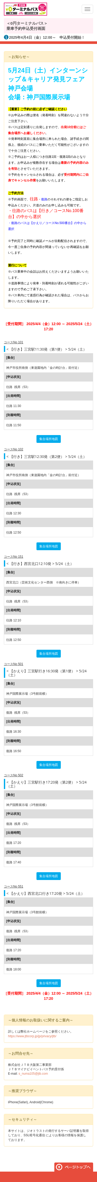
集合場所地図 (48, 439)
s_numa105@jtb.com (33, 1073)
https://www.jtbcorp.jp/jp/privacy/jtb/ (32, 1036)
